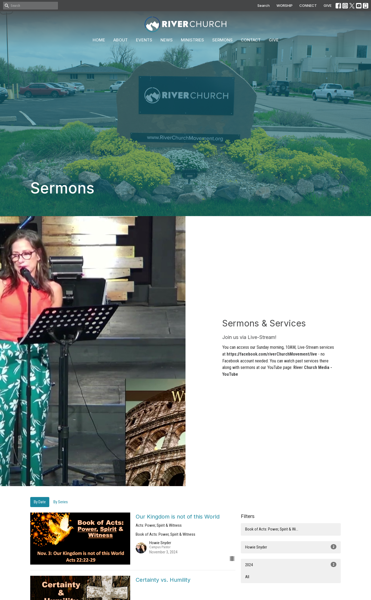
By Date (40, 501)
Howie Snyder (290, 547)
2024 (290, 564)
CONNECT (308, 5)
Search (263, 5)
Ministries (192, 40)
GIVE (328, 5)
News (166, 40)
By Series (60, 501)
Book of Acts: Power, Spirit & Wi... (271, 529)
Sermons (222, 40)
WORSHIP (284, 5)
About (120, 40)
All (247, 576)
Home (99, 40)
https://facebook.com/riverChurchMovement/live (272, 354)
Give (274, 40)
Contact (251, 40)
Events (144, 40)
